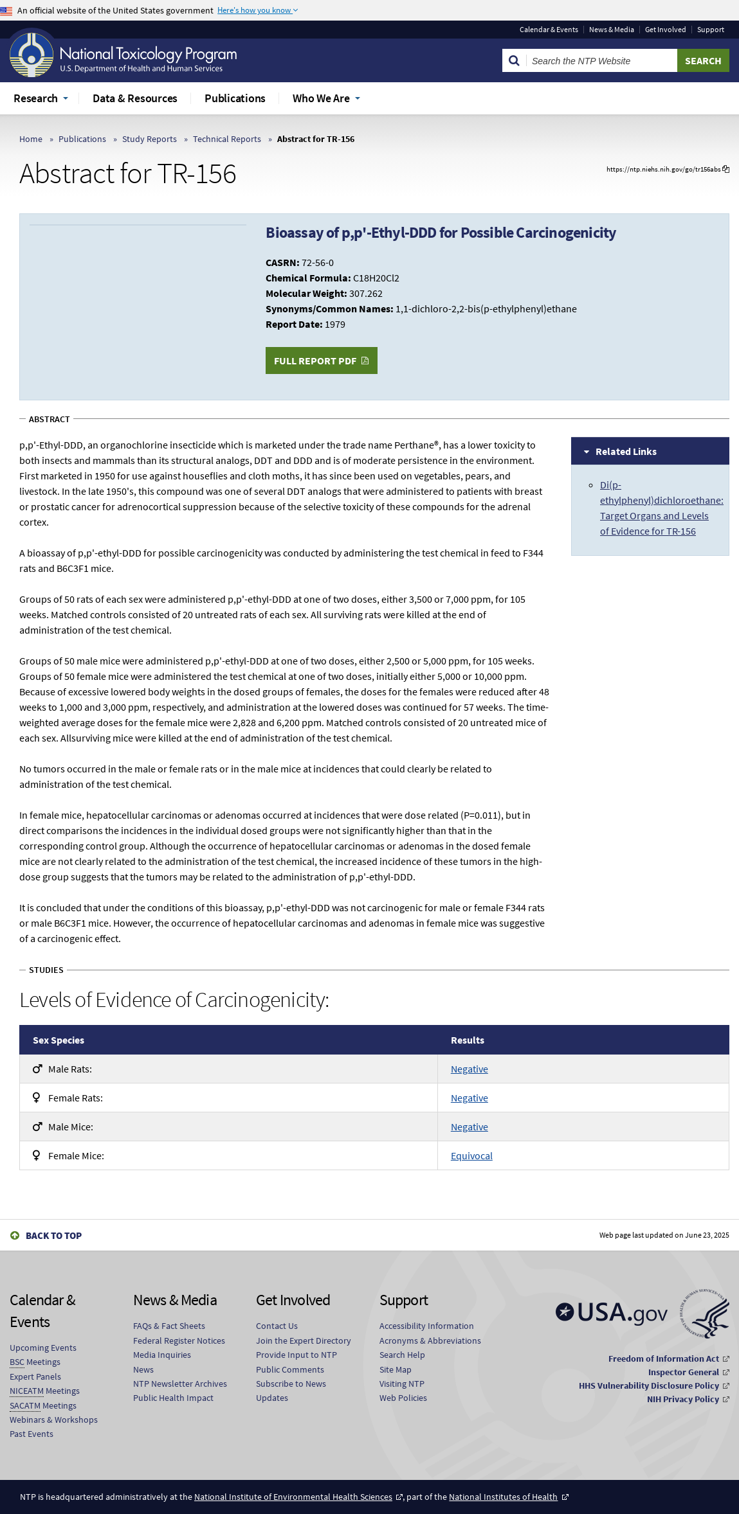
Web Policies (403, 1397)
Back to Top (54, 1235)
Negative (469, 1068)
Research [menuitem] (36, 98)
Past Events (31, 1433)
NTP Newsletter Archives (180, 1383)
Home (30, 139)
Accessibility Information (426, 1325)
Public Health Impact (173, 1397)
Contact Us (277, 1325)
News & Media (611, 29)
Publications (82, 139)
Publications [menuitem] (235, 98)
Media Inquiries (162, 1354)
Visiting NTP (401, 1383)
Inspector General (683, 1372)
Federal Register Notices (179, 1340)
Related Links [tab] (626, 451)
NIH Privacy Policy (683, 1399)
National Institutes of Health (503, 1496)
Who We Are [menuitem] (321, 98)
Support (710, 29)
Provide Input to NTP (296, 1354)
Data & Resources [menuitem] (135, 98)
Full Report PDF (315, 360)
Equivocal (472, 1155)
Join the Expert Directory (303, 1340)
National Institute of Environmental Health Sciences (293, 1496)
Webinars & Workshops (54, 1419)
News (143, 1369)
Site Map (395, 1369)
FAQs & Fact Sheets (169, 1325)
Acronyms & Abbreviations (430, 1340)
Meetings (35, 1362)
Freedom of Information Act (663, 1358)
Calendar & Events (549, 29)
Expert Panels (35, 1376)
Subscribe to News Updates (291, 1390)
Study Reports (149, 139)
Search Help (402, 1354)
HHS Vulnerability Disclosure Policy (649, 1385)
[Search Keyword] (602, 60)
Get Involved (665, 29)
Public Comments (290, 1369)
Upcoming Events (43, 1347)
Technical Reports (227, 139)
